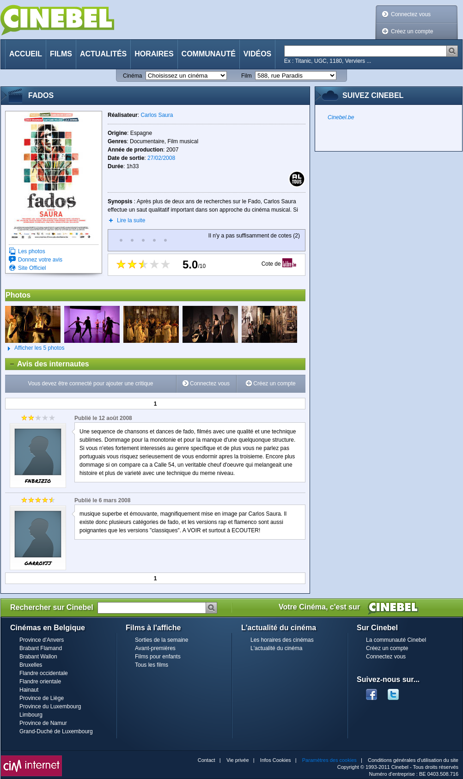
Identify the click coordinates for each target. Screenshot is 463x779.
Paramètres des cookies (329, 760)
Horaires (153, 54)
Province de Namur (43, 723)
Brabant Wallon (38, 656)
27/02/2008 (161, 158)
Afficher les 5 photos (35, 348)
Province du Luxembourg (50, 706)
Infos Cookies (275, 760)
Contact (206, 760)
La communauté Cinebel (396, 640)
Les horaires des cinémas (282, 640)
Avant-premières (155, 648)
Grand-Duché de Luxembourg (56, 731)
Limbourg (31, 715)
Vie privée (237, 760)
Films (61, 54)
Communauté (209, 54)
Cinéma (132, 76)
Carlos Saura (156, 115)
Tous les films (151, 665)
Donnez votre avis (40, 259)
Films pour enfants (158, 656)
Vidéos (257, 54)
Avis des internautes (47, 364)
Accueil (25, 54)
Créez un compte (412, 31)
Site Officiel (32, 268)
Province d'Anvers (41, 640)
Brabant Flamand (40, 648)
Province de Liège (41, 698)
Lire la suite (131, 220)
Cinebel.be (341, 117)
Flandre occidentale (43, 673)
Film (246, 76)
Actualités (103, 54)
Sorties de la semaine (161, 640)
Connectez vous (411, 14)
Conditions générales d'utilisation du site (413, 760)
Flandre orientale (40, 681)
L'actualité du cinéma (276, 648)
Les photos (31, 251)
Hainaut (28, 690)
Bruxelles (30, 665)
